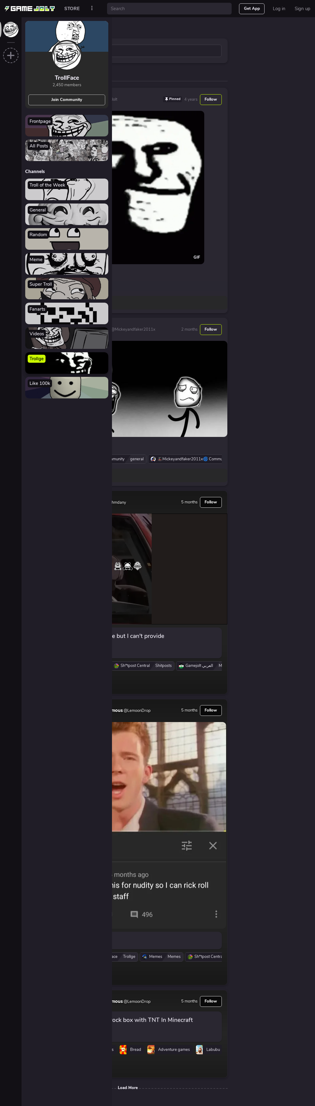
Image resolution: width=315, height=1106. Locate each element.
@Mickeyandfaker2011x (132, 329)
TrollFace (67, 78)
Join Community (66, 100)
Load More (128, 1088)
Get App (252, 8)
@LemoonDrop (137, 710)
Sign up (302, 9)
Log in (279, 9)
